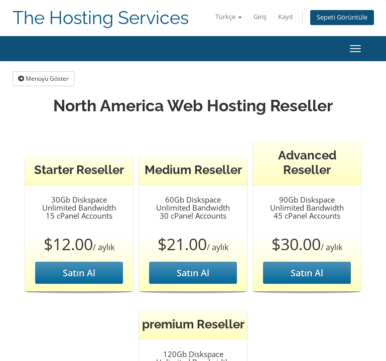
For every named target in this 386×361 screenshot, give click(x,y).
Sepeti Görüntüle (342, 17)
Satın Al (79, 273)
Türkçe (228, 17)
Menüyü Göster (43, 78)
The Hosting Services (101, 18)
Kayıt (285, 17)
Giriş (260, 17)
